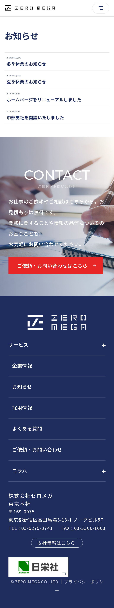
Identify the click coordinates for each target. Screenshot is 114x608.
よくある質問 (27, 428)
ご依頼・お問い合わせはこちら (52, 265)
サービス (18, 344)
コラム (19, 470)
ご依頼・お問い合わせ (37, 449)
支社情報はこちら (56, 542)
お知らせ (22, 386)
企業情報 (22, 365)
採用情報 (22, 407)
